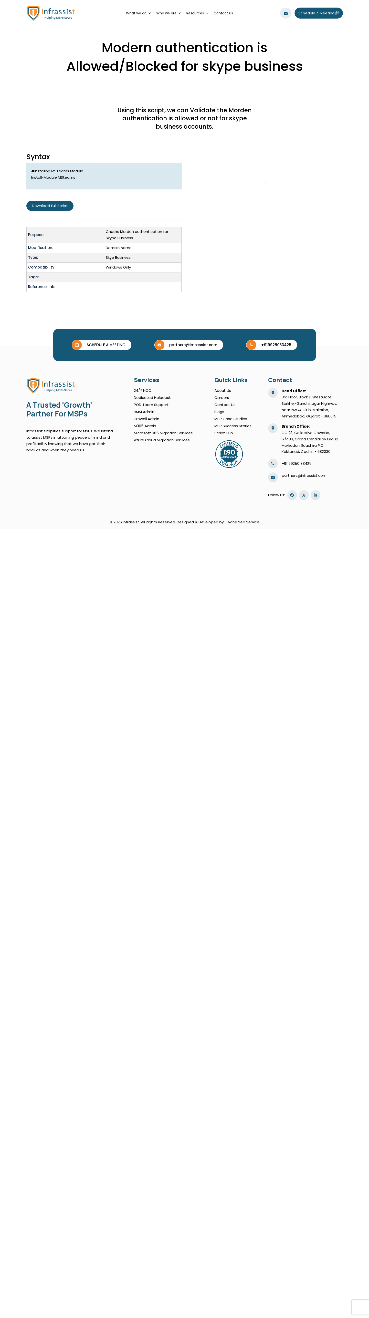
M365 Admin (145, 425)
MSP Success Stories (233, 425)
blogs (219, 411)
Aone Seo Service (243, 522)
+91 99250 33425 (297, 463)
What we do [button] (138, 13)
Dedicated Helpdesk (152, 397)
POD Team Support (151, 404)
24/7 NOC (142, 390)
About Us (222, 390)
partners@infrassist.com (304, 475)
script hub (223, 433)
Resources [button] (197, 13)
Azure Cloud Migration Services (162, 440)
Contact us (223, 13)
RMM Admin (144, 411)
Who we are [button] (168, 13)
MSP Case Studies (230, 418)
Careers (221, 397)
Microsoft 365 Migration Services (163, 433)
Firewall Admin (146, 418)
